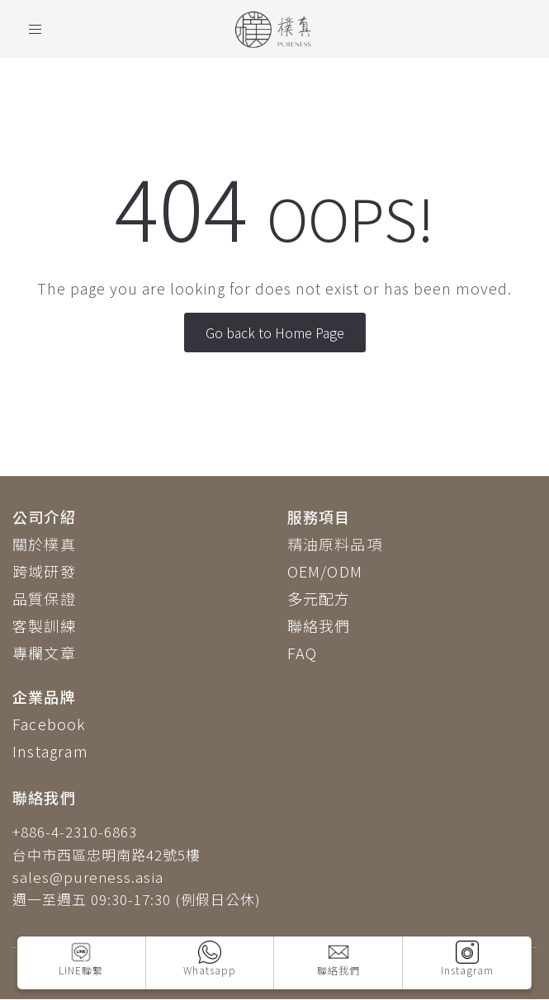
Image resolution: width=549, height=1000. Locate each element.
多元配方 (319, 598)
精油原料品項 (334, 543)
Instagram (50, 751)
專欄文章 (44, 652)
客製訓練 (44, 625)
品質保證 (44, 598)
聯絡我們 (319, 625)
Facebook (49, 723)
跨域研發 (44, 571)
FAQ (302, 652)
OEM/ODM (324, 571)
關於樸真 (44, 543)
